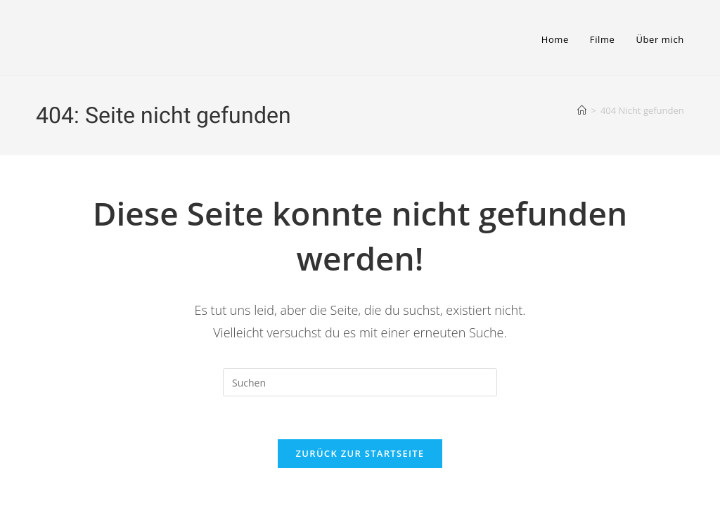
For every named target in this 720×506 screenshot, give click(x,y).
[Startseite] (581, 110)
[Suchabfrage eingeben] (360, 382)
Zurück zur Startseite (360, 453)
